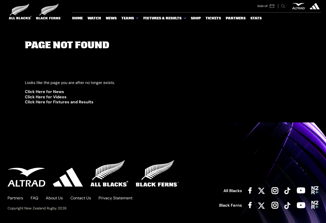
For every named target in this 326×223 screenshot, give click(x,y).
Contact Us (80, 198)
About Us (54, 198)
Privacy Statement (115, 198)
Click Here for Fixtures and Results (59, 102)
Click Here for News (44, 91)
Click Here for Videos (46, 97)
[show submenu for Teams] (138, 19)
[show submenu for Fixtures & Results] (185, 19)
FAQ (34, 198)
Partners (15, 198)
